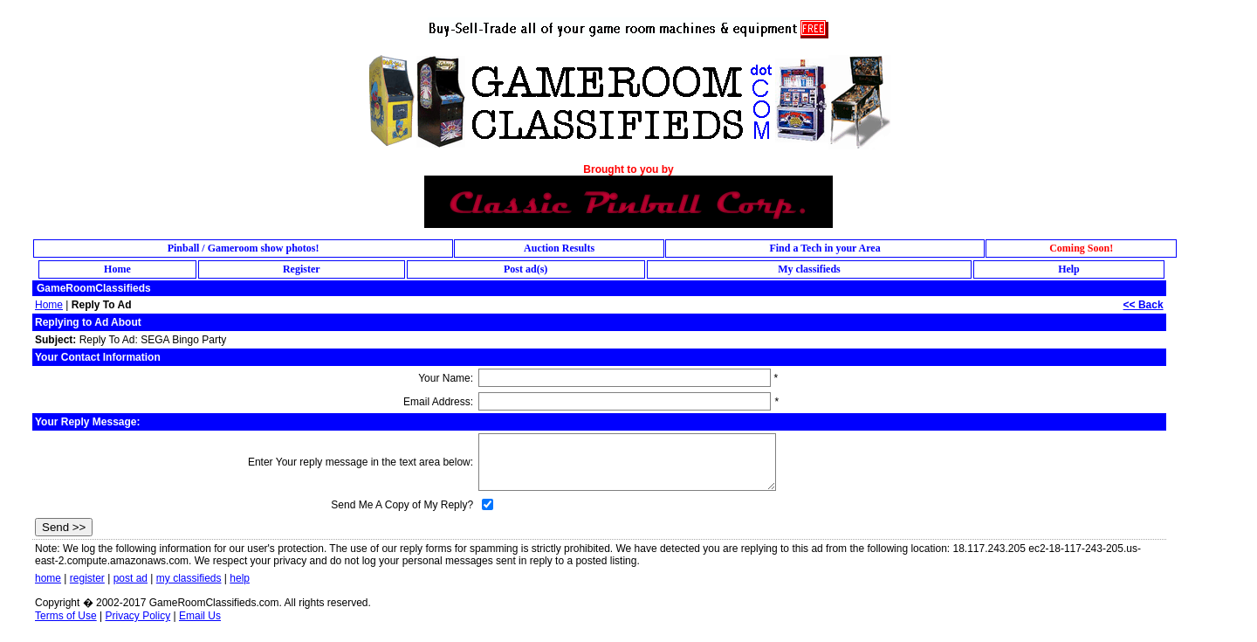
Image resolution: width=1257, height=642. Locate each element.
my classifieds (189, 578)
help (240, 578)
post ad (130, 578)
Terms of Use (66, 616)
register (87, 578)
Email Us (200, 616)
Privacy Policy (137, 616)
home (48, 578)
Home (49, 305)
